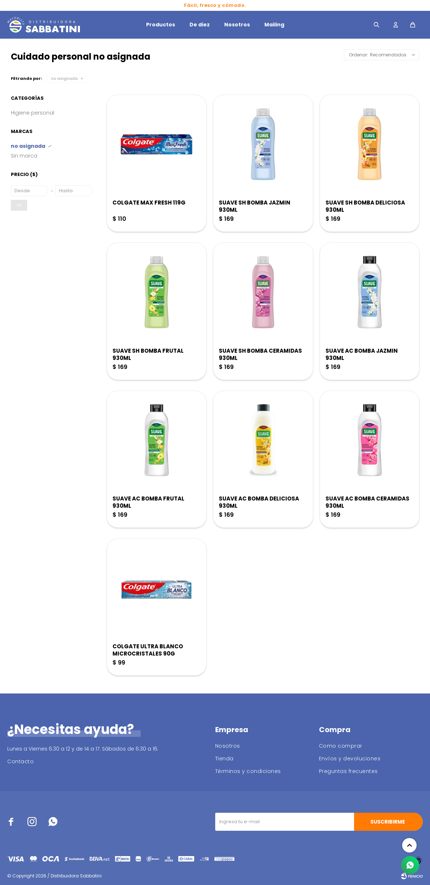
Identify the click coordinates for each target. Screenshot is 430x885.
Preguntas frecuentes (348, 771)
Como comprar (340, 745)
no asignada (64, 78)
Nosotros (237, 24)
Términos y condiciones (248, 771)
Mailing (274, 24)
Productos (160, 24)
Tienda (224, 758)
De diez (200, 24)
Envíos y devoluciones (350, 758)
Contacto (20, 761)
